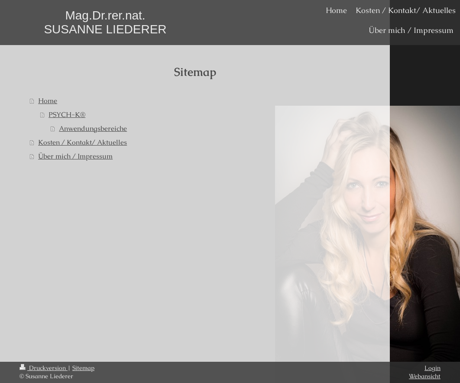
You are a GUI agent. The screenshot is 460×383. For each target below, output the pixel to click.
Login (432, 368)
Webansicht (425, 376)
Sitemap (83, 368)
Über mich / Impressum (75, 156)
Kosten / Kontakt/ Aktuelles (82, 142)
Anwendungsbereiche (93, 128)
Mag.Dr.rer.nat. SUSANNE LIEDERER (105, 22)
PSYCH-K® (67, 114)
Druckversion (43, 368)
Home (47, 100)
